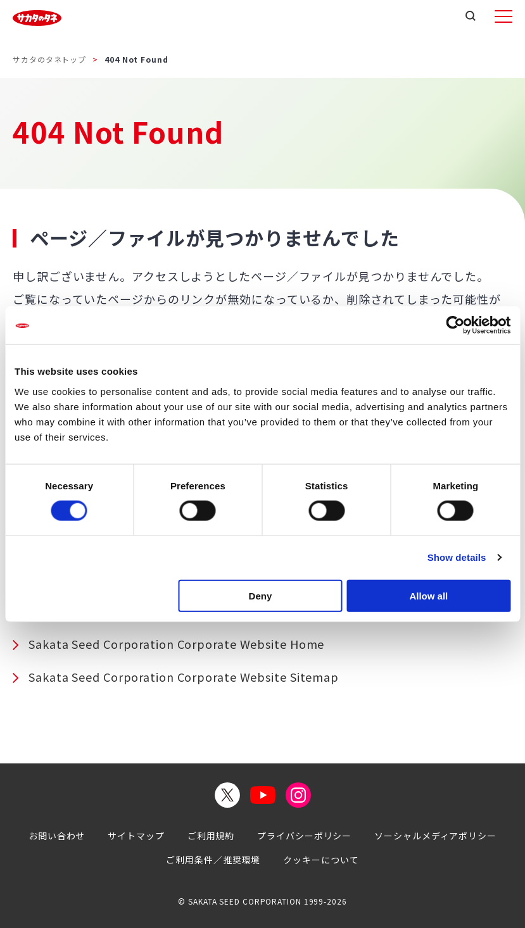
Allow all (428, 595)
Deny (260, 595)
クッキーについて (320, 859)
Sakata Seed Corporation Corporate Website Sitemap (183, 676)
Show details (456, 557)
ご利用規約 (211, 835)
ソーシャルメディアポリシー (435, 835)
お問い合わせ (56, 835)
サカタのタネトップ (49, 59)
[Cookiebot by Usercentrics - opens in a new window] (455, 325)
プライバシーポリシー (304, 835)
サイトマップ (136, 835)
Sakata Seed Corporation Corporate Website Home (176, 644)
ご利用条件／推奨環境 (213, 859)
